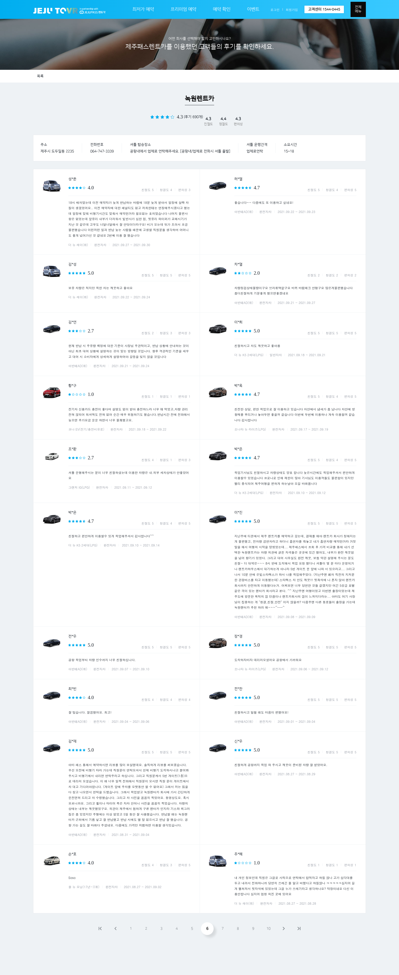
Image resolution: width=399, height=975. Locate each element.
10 (268, 929)
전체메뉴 (358, 9)
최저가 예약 (143, 9)
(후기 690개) (193, 117)
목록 (40, 76)
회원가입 (292, 9)
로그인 (275, 9)
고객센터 (324, 9)
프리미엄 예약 (183, 9)
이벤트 (253, 9)
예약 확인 (221, 9)
